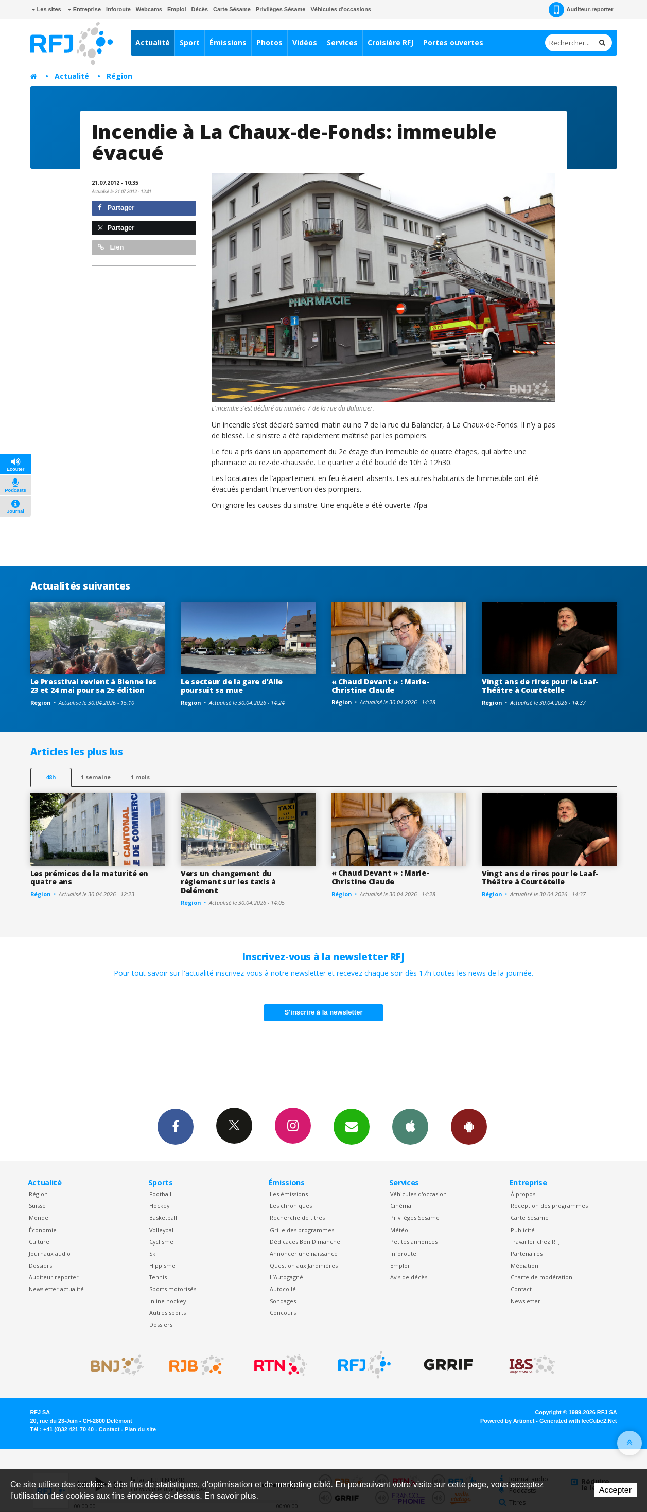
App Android (469, 1126)
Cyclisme (161, 1241)
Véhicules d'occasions (340, 9)
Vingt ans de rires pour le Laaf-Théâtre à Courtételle (540, 686)
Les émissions (289, 1193)
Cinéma (400, 1205)
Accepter (615, 1490)
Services (342, 42)
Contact (521, 1289)
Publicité (523, 1229)
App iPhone (410, 1126)
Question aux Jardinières (304, 1265)
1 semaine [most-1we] (96, 777)
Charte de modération (541, 1277)
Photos (269, 42)
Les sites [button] (46, 9)
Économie (43, 1229)
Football (160, 1193)
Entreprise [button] (84, 9)
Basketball (163, 1217)
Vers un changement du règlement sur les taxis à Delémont (228, 882)
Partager (116, 207)
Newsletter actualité (56, 1289)
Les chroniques (291, 1205)
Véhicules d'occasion (418, 1193)
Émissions (228, 42)
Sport (190, 42)
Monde (38, 1217)
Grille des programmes (302, 1229)
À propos (523, 1193)
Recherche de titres (297, 1217)
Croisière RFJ (390, 42)
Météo (399, 1229)
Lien (111, 247)
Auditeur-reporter (581, 9)
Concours (283, 1312)
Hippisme (162, 1265)
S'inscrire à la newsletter (324, 1012)
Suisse (37, 1205)
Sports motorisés (172, 1289)
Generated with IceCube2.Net (578, 1421)
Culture (39, 1241)
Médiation (524, 1265)
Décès (199, 9)
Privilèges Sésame (281, 9)
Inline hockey (167, 1300)
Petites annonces (414, 1241)
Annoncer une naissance (304, 1253)
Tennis (158, 1277)
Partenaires (527, 1253)
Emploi (176, 9)
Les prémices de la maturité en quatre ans (89, 877)
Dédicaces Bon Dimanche (305, 1241)
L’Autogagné (286, 1277)
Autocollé (283, 1289)
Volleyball (162, 1229)
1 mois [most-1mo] (140, 777)
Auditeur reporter (54, 1277)
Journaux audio (50, 1253)
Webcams (149, 9)
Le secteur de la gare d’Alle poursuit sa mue (232, 686)
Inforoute (118, 9)
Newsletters (352, 1126)
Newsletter (525, 1300)
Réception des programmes (549, 1205)
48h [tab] (51, 777)
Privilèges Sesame (415, 1217)
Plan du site (140, 1429)
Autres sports (167, 1312)
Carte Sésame (232, 9)
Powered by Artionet (507, 1421)
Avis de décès (408, 1277)
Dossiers (40, 1265)
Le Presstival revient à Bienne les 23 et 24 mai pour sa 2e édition (93, 686)
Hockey (159, 1205)
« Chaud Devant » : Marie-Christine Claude (380, 686)
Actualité (152, 42)
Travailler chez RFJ (535, 1241)
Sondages (283, 1300)
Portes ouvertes (453, 42)
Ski (153, 1253)
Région (119, 76)
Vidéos (304, 42)
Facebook (176, 1126)
